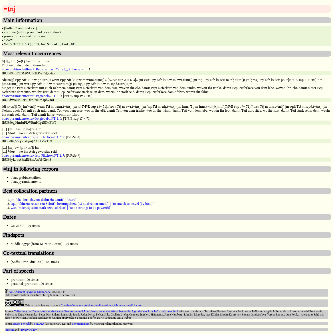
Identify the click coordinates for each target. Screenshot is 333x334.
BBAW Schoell (21, 323)
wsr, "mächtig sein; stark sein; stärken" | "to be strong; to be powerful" (61, 208)
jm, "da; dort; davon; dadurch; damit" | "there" (43, 200)
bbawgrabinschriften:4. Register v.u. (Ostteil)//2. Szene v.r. (44, 69)
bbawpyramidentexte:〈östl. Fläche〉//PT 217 (33, 137)
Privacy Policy (28, 329)
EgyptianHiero (81, 323)
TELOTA (39, 323)
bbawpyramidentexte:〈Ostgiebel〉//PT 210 (31, 96)
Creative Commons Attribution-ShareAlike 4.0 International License (101, 305)
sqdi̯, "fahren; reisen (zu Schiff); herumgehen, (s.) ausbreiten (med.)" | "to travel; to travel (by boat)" (82, 204)
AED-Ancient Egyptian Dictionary (29, 291)
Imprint (9, 329)
